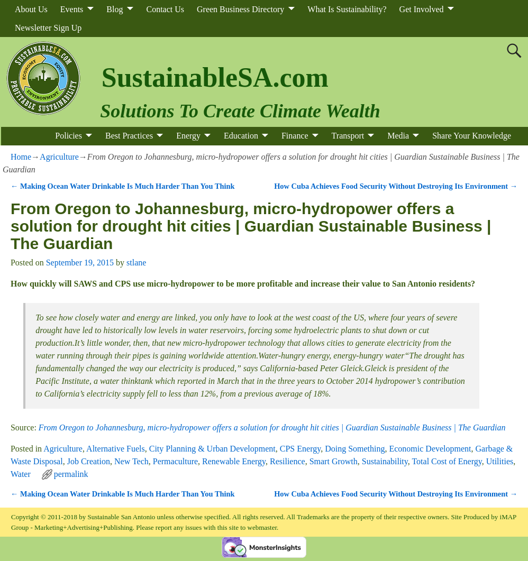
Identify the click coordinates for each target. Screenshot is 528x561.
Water (21, 474)
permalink (71, 474)
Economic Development (430, 448)
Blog (114, 9)
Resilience (287, 461)
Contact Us (165, 9)
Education (241, 135)
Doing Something (355, 448)
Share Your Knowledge (471, 135)
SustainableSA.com (215, 77)
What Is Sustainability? (346, 9)
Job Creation (88, 461)
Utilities (500, 461)
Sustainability (385, 461)
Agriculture (59, 156)
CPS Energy (300, 448)
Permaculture (175, 461)
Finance (294, 135)
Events (72, 9)
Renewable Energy (234, 461)
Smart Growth (333, 461)
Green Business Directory (240, 9)
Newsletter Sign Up (48, 27)
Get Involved (421, 9)
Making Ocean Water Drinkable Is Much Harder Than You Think (123, 186)
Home (21, 156)
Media (398, 135)
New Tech (131, 461)
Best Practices (129, 135)
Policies (68, 135)
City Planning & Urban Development (212, 448)
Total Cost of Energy (446, 461)
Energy (188, 135)
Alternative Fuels (115, 448)
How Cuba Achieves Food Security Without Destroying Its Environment (395, 186)
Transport (348, 135)
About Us (31, 9)
